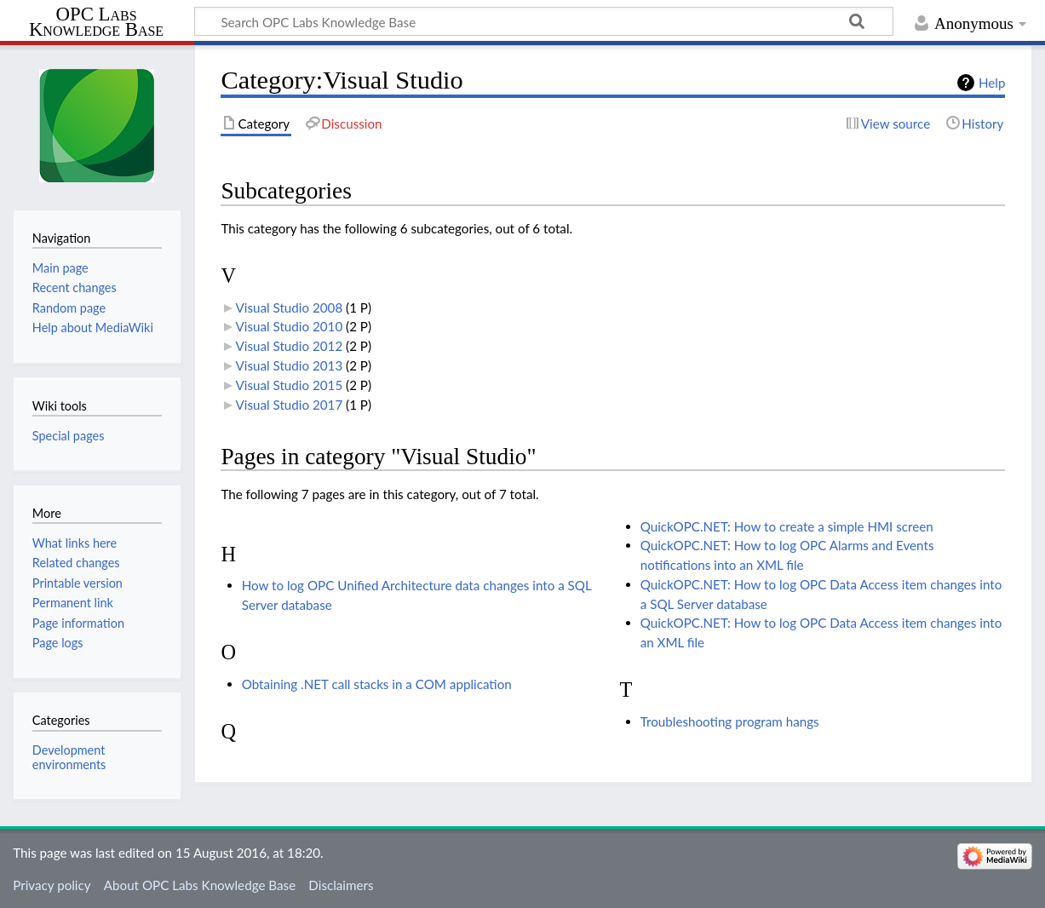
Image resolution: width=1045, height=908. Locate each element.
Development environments (69, 757)
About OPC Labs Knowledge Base (200, 885)
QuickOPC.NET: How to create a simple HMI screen (786, 526)
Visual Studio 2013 (289, 365)
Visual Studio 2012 (289, 345)
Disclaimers (340, 885)
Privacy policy (51, 885)
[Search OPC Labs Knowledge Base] (544, 21)
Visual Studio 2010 (289, 326)
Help (992, 82)
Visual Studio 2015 (289, 385)
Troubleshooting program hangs (729, 721)
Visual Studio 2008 (289, 307)
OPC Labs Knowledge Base (96, 22)
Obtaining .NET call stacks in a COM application (377, 684)
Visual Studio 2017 (289, 404)
